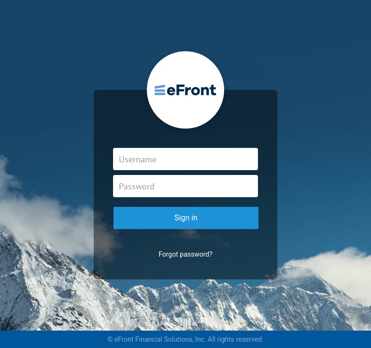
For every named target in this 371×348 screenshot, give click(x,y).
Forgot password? (185, 254)
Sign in (186, 217)
